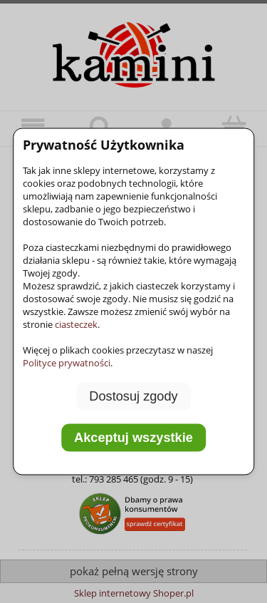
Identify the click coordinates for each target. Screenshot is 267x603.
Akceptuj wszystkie (133, 437)
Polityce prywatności (66, 362)
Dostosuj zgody (133, 396)
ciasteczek (76, 324)
